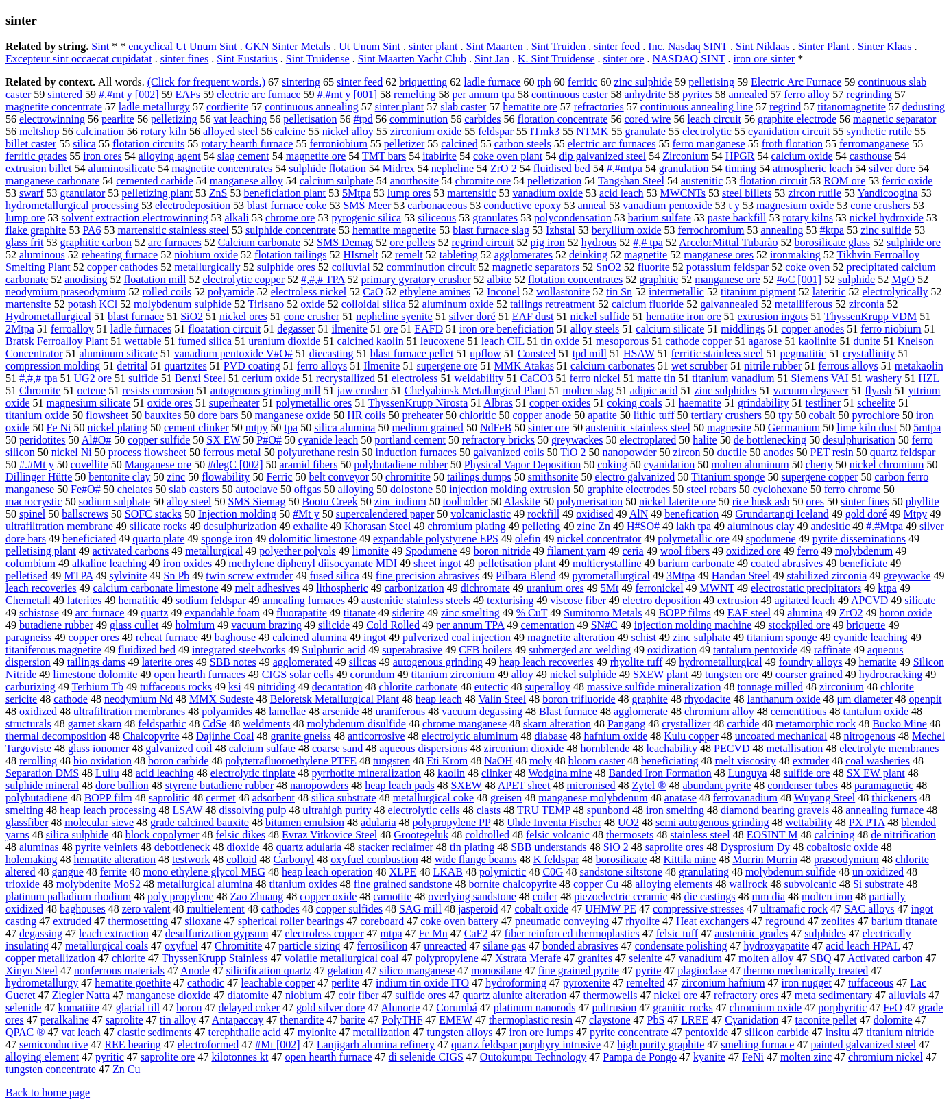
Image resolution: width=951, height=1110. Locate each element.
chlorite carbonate (418, 686)
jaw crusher (362, 390)
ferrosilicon (382, 946)
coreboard (382, 921)
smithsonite (553, 477)
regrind (785, 106)
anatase (680, 798)
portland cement (410, 440)
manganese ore (727, 279)
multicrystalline (607, 563)
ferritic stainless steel (717, 353)
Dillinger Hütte (38, 477)
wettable (142, 341)
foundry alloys (811, 662)
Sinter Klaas (885, 46)
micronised (590, 785)
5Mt (610, 588)
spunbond (608, 810)
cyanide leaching (871, 637)
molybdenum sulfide (790, 872)
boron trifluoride (578, 699)
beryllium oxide (627, 230)
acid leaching (165, 773)
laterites (84, 600)
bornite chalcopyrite (513, 884)
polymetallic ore (693, 538)
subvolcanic (810, 884)
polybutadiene (36, 798)
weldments (266, 723)
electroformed (208, 1044)
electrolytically (895, 292)
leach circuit (714, 119)
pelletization (554, 180)
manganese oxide (293, 415)
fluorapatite (301, 612)
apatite (602, 415)
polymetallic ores (314, 403)
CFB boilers (485, 649)
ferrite (113, 872)
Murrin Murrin (764, 859)
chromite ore (483, 180)
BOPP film (108, 798)
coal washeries (877, 761)
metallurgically (207, 267)
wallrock (749, 884)
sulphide (856, 279)
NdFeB (495, 427)
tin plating (472, 847)
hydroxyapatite (776, 946)
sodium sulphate (114, 501)
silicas (362, 662)
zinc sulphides (725, 390)
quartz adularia (309, 847)
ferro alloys (322, 366)
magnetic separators (536, 267)
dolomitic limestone (313, 538)
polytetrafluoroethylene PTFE (291, 761)
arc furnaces (175, 242)
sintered (64, 94)
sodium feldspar (211, 600)
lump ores (409, 193)
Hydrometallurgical (48, 316)
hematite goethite (133, 983)
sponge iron (226, 538)
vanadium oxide (547, 193)
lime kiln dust (866, 427)
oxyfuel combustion (374, 859)
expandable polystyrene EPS (435, 538)
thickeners (894, 798)
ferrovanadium (745, 798)
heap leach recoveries (546, 662)
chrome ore (290, 218)
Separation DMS (42, 773)
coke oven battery (459, 921)
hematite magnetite (394, 230)
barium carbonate (696, 563)
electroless (415, 378)
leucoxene (442, 341)
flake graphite (35, 230)
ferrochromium (711, 230)
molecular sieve (99, 822)
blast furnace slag (491, 230)
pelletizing (174, 119)
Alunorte (400, 1007)
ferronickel (659, 588)
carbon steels (522, 143)
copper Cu (595, 884)
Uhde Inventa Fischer (554, 822)
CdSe (215, 723)
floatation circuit (224, 329)
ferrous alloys (848, 366)
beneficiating (670, 761)
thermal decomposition (55, 736)
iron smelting (675, 810)
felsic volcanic (558, 835)
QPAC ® (25, 1032)
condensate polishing (681, 946)
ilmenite (349, 329)
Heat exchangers (712, 921)
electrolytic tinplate (253, 773)
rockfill (543, 514)
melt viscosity (745, 761)
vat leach (80, 1032)
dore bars (217, 415)
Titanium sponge (728, 477)
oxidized (38, 711)
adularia (378, 822)
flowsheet (107, 415)
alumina (805, 612)
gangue (68, 872)
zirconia (866, 304)
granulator (83, 193)
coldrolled (487, 835)
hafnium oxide (615, 736)
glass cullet (134, 625)
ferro (808, 551)
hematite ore (530, 106)
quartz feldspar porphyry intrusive (526, 1044)
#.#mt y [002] (129, 94)
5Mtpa (356, 193)
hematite (878, 662)
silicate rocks (158, 526)
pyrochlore (876, 415)
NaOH (498, 761)
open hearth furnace (328, 1057)
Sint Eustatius (247, 58)
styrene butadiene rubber (219, 785)
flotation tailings (290, 255)
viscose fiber (578, 600)
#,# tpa (648, 242)
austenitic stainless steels (415, 600)
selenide (23, 1007)
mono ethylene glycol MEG (204, 872)
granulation (684, 168)
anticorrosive (376, 736)
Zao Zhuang (257, 896)
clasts (489, 810)
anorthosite (414, 180)
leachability (671, 748)
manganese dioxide (168, 995)
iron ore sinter (764, 58)
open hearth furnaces (199, 674)
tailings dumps (479, 477)
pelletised (26, 575)
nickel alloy (348, 131)
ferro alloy (807, 94)
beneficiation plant (285, 193)
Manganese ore (158, 464)
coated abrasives (787, 563)
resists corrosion (157, 390)
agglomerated (303, 662)
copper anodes (812, 329)
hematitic (138, 600)
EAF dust (533, 316)
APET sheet (524, 785)
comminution (418, 119)
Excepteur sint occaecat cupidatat (78, 58)
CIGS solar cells (298, 674)
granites (594, 958)
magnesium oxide (795, 205)
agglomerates (523, 255)
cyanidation (669, 464)
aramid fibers (309, 464)
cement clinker (196, 427)
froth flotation (792, 143)
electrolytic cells (423, 810)
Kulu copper (691, 736)
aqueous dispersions (423, 748)
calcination (100, 131)
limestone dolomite (95, 674)
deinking (588, 255)
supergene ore (446, 366)
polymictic (502, 872)
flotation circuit (773, 180)
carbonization (414, 588)
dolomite (893, 1020)
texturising (510, 600)
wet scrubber (699, 366)
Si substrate (878, 884)
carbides (482, 119)
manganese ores (719, 255)
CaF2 (476, 933)
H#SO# (643, 526)
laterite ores (167, 662)
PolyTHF (402, 1020)
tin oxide (560, 341)
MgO (903, 279)
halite (705, 440)
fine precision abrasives (427, 575)
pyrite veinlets (106, 847)
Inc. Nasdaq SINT (687, 46)
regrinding (869, 94)
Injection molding (237, 514)
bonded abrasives (580, 946)
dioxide (243, 847)
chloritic (477, 415)
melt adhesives (267, 588)
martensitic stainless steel (173, 230)
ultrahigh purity (337, 810)
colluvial (351, 267)
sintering (301, 82)
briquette (866, 625)
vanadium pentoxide (667, 205)
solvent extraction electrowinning (134, 218)
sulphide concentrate (290, 230)
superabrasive (412, 649)
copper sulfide (159, 440)
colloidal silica (373, 304)
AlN (639, 514)
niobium (303, 995)
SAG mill (420, 909)
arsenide (340, 711)
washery (883, 378)
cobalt (821, 415)
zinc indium (400, 501)
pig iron (548, 242)
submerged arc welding (580, 649)
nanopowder (630, 452)
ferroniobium (338, 143)
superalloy (547, 686)
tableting (459, 255)
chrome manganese (464, 723)
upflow (485, 353)
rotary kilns (808, 218)
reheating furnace (120, 255)
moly (540, 761)
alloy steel (189, 501)
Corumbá (456, 1007)
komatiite (78, 1007)
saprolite (124, 1020)
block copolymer (162, 835)
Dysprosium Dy (755, 847)
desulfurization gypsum (217, 933)
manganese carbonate (52, 180)
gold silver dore (330, 1007)
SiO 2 (616, 847)
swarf (31, 193)
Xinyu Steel (31, 970)
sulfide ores (420, 995)
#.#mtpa (624, 168)
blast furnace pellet (412, 353)
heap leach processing (108, 810)
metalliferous (803, 304)
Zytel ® (648, 785)
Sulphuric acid (333, 649)
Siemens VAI (820, 378)
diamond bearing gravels (775, 810)
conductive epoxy (522, 205)
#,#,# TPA (323, 279)
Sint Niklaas (763, 46)
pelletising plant (40, 551)
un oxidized (878, 872)
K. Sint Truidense (556, 58)
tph (544, 82)
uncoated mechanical (781, 736)
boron (189, 1007)
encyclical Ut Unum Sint (182, 46)
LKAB (448, 872)
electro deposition (662, 600)
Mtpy (916, 514)
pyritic (109, 1057)
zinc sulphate (701, 637)
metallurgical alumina (205, 884)
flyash (878, 390)
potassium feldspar (727, 267)
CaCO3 (536, 378)
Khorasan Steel (377, 526)
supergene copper (819, 477)
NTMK (592, 131)
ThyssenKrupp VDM (870, 316)
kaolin (451, 773)
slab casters (194, 489)
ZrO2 (851, 612)
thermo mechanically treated (805, 970)
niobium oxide (206, 255)
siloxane (202, 921)
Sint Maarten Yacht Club (412, 58)
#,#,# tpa (38, 378)
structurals (28, 723)
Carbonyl (294, 859)
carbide (743, 723)
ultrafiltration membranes (129, 711)
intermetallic (676, 292)
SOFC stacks (153, 514)
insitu (838, 1032)
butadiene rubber (56, 625)
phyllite (922, 501)
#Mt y (306, 514)
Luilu (107, 773)
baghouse (235, 637)
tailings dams (96, 662)
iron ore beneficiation (506, 329)
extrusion (737, 600)
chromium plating (466, 526)
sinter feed (617, 46)
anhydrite (644, 94)
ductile (732, 452)
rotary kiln (163, 131)
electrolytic (707, 131)
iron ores (102, 156)
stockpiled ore (799, 625)
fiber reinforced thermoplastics (571, 933)
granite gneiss (301, 736)
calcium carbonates (612, 366)
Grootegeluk (421, 835)
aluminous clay (760, 526)
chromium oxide (766, 1007)
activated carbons (131, 551)
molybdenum (864, 551)
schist (643, 637)
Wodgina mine (560, 773)
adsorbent (273, 798)
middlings (743, 329)
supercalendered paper (385, 514)
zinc (176, 477)
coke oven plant (507, 156)
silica (84, 143)
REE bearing (132, 1044)
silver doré (472, 316)
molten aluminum (750, 464)
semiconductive (53, 1044)
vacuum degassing (482, 711)
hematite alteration (115, 859)
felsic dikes (240, 835)
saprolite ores (674, 847)
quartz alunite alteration (515, 995)
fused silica (334, 575)
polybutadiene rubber (400, 464)
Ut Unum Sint (369, 46)
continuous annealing (311, 106)
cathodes (280, 909)
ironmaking (795, 255)
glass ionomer (98, 748)
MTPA (78, 575)
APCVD (869, 600)
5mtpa (927, 427)
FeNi (753, 1057)
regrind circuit (483, 242)
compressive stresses (698, 909)
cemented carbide (154, 180)
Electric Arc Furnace (796, 82)
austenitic (702, 180)
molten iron (827, 896)
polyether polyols (297, 551)
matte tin (656, 378)
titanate (360, 612)
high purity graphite (660, 1044)
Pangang (626, 723)
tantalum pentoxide (755, 649)
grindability (763, 403)
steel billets (746, 193)
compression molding (52, 366)
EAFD (428, 329)
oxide (312, 304)
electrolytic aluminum (470, 736)
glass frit (24, 242)
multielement (215, 909)
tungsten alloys (459, 1032)
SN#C (604, 625)
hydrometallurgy (41, 983)
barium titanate (904, 921)
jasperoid (478, 909)
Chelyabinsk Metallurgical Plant (475, 390)
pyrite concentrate (629, 1032)
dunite (866, 341)
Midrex (399, 168)
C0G (552, 872)
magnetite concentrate (53, 106)
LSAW (188, 810)
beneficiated (89, 538)
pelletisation (310, 119)
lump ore (25, 218)
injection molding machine (693, 625)
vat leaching (240, 119)
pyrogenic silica (366, 218)
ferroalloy (72, 329)
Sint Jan (491, 58)
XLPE (402, 872)
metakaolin (919, 366)
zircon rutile (814, 193)
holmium (195, 625)
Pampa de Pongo (640, 1057)
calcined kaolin (370, 341)
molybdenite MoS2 (98, 884)
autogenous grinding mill (265, 390)
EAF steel (749, 612)
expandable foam (222, 612)
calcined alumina (309, 637)
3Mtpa (680, 575)
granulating (704, 872)
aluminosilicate (121, 168)
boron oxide (906, 612)
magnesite (729, 427)
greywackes (577, 440)
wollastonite (563, 292)
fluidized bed (147, 649)
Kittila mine (689, 859)
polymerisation (590, 501)
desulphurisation (859, 440)
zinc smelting (470, 612)
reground (785, 921)
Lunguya (747, 773)
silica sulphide (77, 835)
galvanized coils (508, 452)
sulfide (143, 378)
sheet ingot (437, 563)
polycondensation (573, 218)
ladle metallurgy (154, 106)
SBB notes (233, 662)
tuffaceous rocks (176, 686)
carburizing (30, 686)
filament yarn (576, 551)
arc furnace (100, 612)
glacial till (138, 1007)
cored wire (647, 119)
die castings (710, 896)
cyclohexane (780, 489)
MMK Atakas (524, 366)
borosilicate (621, 859)
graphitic (658, 279)
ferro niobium (890, 329)
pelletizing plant (157, 193)
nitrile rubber (773, 366)
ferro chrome (852, 489)
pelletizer (404, 143)
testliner (823, 403)
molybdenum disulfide (356, 723)
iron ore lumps (541, 1032)
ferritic (583, 82)
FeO (892, 1007)
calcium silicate (670, 329)
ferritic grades (36, 156)
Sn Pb (177, 575)
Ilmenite (381, 366)
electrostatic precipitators (806, 588)
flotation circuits (148, 143)
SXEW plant (660, 674)
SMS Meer (367, 205)
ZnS (218, 193)
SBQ (820, 958)
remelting (414, 94)
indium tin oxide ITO (422, 983)
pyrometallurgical (610, 575)
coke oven (807, 267)
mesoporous (622, 341)
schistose (39, 612)
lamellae (287, 711)
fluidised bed (561, 168)
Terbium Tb (97, 686)
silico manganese (417, 970)
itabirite (439, 156)
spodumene (771, 538)
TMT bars (384, 156)
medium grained (427, 427)
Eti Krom (447, 761)
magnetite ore (316, 156)
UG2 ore (93, 378)
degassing (40, 933)
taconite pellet (826, 1020)
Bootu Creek (329, 501)
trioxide (22, 884)
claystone (609, 1020)
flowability (226, 477)
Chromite (39, 390)
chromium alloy (719, 711)
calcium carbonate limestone (155, 588)
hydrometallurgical (720, 662)
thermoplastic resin (531, 1020)
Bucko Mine (899, 723)
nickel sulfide (600, 316)
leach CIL (503, 341)
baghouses (83, 909)
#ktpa (832, 230)
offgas (308, 489)
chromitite (408, 477)
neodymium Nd (138, 699)
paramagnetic (883, 785)
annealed (747, 94)
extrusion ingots (772, 316)
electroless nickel (309, 292)
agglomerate (641, 711)
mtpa (391, 933)
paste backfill (737, 218)
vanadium (700, 958)
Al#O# (97, 440)
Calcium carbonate (259, 242)
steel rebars (711, 489)
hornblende (604, 748)
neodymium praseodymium (65, 292)
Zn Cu (126, 1069)
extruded (72, 921)
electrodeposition (192, 205)
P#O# (268, 440)
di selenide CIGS (426, 1057)
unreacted (445, 946)
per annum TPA (470, 625)
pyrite (648, 970)
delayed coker (249, 1007)
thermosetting (138, 921)
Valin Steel (503, 699)
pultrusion (614, 1007)
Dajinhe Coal (225, 736)
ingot (374, 637)
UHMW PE (610, 909)
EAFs (188, 94)
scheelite (876, 403)
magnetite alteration (571, 637)
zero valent (146, 909)
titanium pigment (758, 292)
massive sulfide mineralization (654, 686)
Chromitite (238, 946)
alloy (522, 674)
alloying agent (170, 156)
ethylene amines (435, 292)
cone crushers (880, 205)
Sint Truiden (558, 46)
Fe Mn (433, 933)
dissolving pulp (252, 810)
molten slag (587, 390)
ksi (234, 686)
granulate (645, 131)
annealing (781, 230)
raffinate (832, 649)
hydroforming (515, 983)
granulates (495, 218)
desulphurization (240, 526)
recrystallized (345, 378)
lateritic (829, 292)
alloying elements (673, 884)
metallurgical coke (433, 798)
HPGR (740, 156)
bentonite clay (119, 477)
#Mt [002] (277, 1044)
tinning (740, 168)
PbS (656, 1020)
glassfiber (26, 822)
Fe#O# (86, 489)
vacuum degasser (811, 390)
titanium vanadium (733, 378)
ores (815, 501)
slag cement (243, 156)
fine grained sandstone (403, 884)
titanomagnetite (851, 106)
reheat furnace (167, 637)
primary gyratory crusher (416, 279)
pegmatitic (803, 353)
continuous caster (569, 94)
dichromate (485, 588)
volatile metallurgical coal (342, 958)
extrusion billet (38, 168)
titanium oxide (37, 415)
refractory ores (746, 995)
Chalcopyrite (151, 736)
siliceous (437, 218)
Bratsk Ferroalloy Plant (56, 341)
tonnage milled (771, 686)
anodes (778, 452)
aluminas (39, 847)
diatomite (247, 995)
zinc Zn (593, 526)
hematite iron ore (683, 316)
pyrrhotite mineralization (367, 773)
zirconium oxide (425, 131)
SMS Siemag (256, 501)
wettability (808, 822)
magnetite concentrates (221, 168)
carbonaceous (437, 205)
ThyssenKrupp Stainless (215, 958)
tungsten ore (732, 674)
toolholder (465, 501)
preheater (423, 415)
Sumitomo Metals (603, 612)
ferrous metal (232, 452)
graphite (649, 699)
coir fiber (358, 995)
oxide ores (170, 403)
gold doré (866, 514)
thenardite (302, 1020)
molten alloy (765, 958)
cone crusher (311, 316)
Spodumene (431, 551)
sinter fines (184, 58)
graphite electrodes (628, 489)
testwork (191, 859)
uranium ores (555, 588)
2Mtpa (19, 329)
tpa (291, 427)
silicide (334, 625)
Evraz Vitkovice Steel (329, 835)
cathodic (205, 983)
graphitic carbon (96, 242)
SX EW (223, 440)
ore (391, 329)
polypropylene (447, 958)
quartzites (186, 366)
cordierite (227, 106)
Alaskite (522, 501)
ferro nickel (595, 378)
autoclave (256, 489)
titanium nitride (900, 1032)
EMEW (455, 1020)
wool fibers (685, 551)
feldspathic (162, 723)
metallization (382, 1032)
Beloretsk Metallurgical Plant (334, 699)
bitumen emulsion (304, 822)
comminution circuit (431, 267)
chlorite (128, 958)
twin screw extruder (249, 575)
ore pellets (412, 242)
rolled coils (167, 292)
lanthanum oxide (783, 699)
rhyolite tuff (636, 662)
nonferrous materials (119, 970)
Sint (100, 46)
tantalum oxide (876, 711)
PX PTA (867, 822)
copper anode (541, 415)
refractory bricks (498, 440)
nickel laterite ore (677, 501)
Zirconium (685, 156)
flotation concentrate (563, 119)
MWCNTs (682, 193)
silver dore (892, 168)
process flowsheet (147, 452)
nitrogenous (869, 736)
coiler (545, 896)
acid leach (621, 193)
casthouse (871, 156)
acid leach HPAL (863, 946)
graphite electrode (797, 119)
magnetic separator (894, 119)
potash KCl (92, 304)
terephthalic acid (244, 1032)
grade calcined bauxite (199, 822)
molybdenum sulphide (183, 304)
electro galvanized (634, 477)
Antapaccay (238, 1020)
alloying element (42, 1057)
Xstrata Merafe (528, 958)
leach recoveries (40, 588)
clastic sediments (154, 1032)
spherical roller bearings (291, 921)
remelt (409, 255)
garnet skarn (95, 723)
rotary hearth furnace (247, 143)
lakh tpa (693, 526)
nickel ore (676, 995)
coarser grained (809, 674)
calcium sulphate (337, 180)
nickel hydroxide (887, 218)
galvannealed (729, 304)
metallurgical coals (106, 946)
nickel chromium (887, 464)
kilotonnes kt (239, 1057)
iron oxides (188, 563)
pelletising (711, 82)
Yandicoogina (888, 193)
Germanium (794, 427)
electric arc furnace (259, 94)
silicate (919, 600)
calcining (835, 835)
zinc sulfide (885, 230)
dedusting (923, 106)
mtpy (256, 427)
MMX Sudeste (221, 699)
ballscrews (85, 514)
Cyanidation (751, 1020)
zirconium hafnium (723, 983)
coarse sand (337, 748)
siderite (408, 612)
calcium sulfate (262, 748)
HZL (928, 378)
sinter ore (624, 58)
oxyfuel (181, 946)
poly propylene (180, 896)
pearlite (117, 119)
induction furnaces (416, 452)
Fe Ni (59, 427)
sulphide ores (286, 267)
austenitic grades (751, 933)
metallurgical (214, 551)
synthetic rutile (879, 131)
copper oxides (559, 403)
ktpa (887, 588)
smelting (24, 810)
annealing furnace (884, 810)
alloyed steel (230, 131)
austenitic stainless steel (638, 427)
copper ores (94, 637)
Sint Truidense (318, 58)
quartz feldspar (903, 452)
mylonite (317, 1032)
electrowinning (52, 119)
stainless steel (700, 835)
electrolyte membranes (889, 748)
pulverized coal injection (456, 637)
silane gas (504, 946)
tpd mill (590, 353)
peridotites (42, 440)
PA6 (91, 230)
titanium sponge (782, 637)
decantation (337, 686)
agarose (765, 341)
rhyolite (642, 921)
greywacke (906, 575)
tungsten (391, 761)
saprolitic (169, 798)
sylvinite (128, 575)
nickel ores (243, 316)
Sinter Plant (824, 46)
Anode (195, 970)
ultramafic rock (794, 909)
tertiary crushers (726, 415)
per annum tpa (483, 94)
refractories (599, 106)
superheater (234, 403)
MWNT (717, 588)
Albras (498, 403)
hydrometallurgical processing (72, 205)
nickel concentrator (599, 538)
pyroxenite (586, 983)
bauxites (163, 415)
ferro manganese (709, 143)
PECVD (731, 748)
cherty (819, 464)
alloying (355, 489)
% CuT (531, 612)
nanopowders (319, 785)
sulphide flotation (327, 168)
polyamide (231, 292)
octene (91, 390)
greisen (506, 798)
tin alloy (178, 1020)
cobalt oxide (542, 909)
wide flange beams (476, 859)
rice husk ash (761, 501)
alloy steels (595, 329)
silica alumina (344, 427)
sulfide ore (807, 773)
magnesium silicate (89, 403)
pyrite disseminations (859, 538)
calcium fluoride (648, 304)
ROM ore (844, 180)
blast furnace (136, 316)
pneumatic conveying (562, 921)
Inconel (503, 292)
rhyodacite (707, 699)
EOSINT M (772, 835)
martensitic (471, 193)
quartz (154, 612)
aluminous (42, 255)
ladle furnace (492, 82)
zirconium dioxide (524, 748)
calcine (289, 131)
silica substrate (343, 798)
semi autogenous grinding (712, 822)
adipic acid (654, 390)
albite (499, 279)
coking (612, 464)
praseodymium (846, 859)
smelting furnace (757, 1044)
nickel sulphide (583, 674)
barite (352, 1020)
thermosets (629, 835)
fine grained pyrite (578, 970)
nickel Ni (71, 452)
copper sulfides (349, 909)
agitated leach (805, 600)
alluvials (907, 995)
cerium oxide (271, 378)
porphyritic (842, 1007)
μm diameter (865, 699)
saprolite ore (168, 1057)
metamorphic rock (815, 723)
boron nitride (502, 551)
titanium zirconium (452, 674)
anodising (85, 279)
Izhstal (560, 230)
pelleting (541, 526)
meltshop (39, 131)
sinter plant (433, 46)
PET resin (832, 452)
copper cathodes (122, 267)
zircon (687, 452)
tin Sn (619, 292)
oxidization (672, 649)
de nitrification (903, 835)
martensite (28, 304)
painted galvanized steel (863, 1044)
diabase (550, 736)
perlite (345, 983)
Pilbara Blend (526, 575)
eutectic (491, 686)
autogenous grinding (438, 662)
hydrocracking (890, 674)
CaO (373, 292)
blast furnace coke (286, 205)
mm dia (768, 896)
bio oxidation (102, 761)
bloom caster (596, 761)
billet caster (30, 143)
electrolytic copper (244, 279)
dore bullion (122, 785)
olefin (527, 538)
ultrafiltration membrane (59, 526)
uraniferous (400, 711)
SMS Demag (345, 242)
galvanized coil (178, 748)
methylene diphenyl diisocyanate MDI (312, 563)
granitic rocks (683, 1007)
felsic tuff (677, 933)
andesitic (830, 526)
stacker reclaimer (395, 847)
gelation (345, 970)
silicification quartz (268, 970)
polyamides (227, 711)
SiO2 (191, 316)
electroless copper (324, 933)
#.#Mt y (36, 464)
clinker (496, 773)
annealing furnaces (304, 600)
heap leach (439, 699)
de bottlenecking (770, 440)
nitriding (277, 686)
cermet (221, 798)
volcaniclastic (480, 514)
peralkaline (64, 1020)
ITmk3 (545, 131)
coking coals (634, 403)
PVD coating (252, 366)
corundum (372, 674)
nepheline (452, 168)
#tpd (362, 119)
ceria (633, 551)
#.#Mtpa (884, 526)
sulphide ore (914, 242)
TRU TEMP (543, 810)
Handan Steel (741, 575)
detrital (132, 366)
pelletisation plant (517, 563)
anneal (592, 205)
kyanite (709, 1057)
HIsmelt (360, 255)
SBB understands (549, 847)
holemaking (31, 859)
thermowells (610, 995)
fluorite (654, 267)
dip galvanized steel (602, 156)
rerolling (38, 761)
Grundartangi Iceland (781, 514)
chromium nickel (885, 1057)
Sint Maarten (494, 46)
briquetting (423, 82)
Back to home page (47, 1092)
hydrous (599, 242)
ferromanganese (874, 143)
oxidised (594, 514)
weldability (479, 378)
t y (734, 205)
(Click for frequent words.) (206, 82)
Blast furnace (568, 711)
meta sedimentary (833, 995)
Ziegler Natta (81, 995)
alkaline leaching (109, 563)
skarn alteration (557, 723)
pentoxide (706, 1032)
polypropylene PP (452, 822)
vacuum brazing (266, 625)
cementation (547, 625)
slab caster (463, 106)
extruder (811, 761)
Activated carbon (885, 958)
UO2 (628, 822)
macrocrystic (33, 501)
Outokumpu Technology (533, 1057)
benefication (691, 514)
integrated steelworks (238, 649)
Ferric (279, 477)
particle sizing (309, 946)
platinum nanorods (535, 1007)
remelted (645, 983)
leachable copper (278, 983)
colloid (241, 859)
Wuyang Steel (825, 798)
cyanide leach (328, 440)
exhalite (310, 526)
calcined (459, 143)
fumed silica (205, 341)
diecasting (331, 353)
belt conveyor (339, 477)
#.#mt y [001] (347, 94)
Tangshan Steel (631, 180)
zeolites (838, 921)
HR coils (366, 415)
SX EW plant (876, 773)
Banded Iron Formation (660, 773)
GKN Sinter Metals (287, 46)
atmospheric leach (812, 168)
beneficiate (863, 563)
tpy (785, 415)
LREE (694, 1020)
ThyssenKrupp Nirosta (418, 403)
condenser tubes (802, 785)
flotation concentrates (575, 279)
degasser (296, 329)
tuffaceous (870, 983)
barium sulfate (659, 218)
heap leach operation (327, 872)
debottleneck (182, 847)
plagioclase (702, 970)
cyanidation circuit (789, 131)
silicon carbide (777, 1032)
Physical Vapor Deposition (522, 464)
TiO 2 (573, 452)
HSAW (639, 353)
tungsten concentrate (50, 1069)
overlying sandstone (472, 896)
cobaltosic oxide (842, 847)
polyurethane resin (318, 452)
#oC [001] (799, 279)
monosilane (496, 970)
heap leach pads (399, 785)
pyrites (697, 94)
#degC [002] (235, 464)
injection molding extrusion (509, 489)
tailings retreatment (552, 304)
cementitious (799, 711)
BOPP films (684, 612)
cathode (70, 699)
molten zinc (806, 1057)
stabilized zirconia (826, 575)
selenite (645, 958)
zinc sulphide (643, 82)
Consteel (537, 353)
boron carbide (178, 761)
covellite (89, 464)
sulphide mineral (42, 785)
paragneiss (28, 637)
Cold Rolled (393, 625)
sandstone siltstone (621, 872)
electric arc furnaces (612, 143)
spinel (32, 514)
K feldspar (556, 859)
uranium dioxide (284, 341)
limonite (370, 551)
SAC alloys (869, 909)
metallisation (795, 748)
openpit (925, 699)
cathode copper (698, 341)
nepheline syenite (394, 316)
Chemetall (28, 600)
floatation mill (154, 279)
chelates (135, 489)
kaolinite (817, 341)
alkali (236, 218)
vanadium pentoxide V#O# (233, 353)
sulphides (824, 933)
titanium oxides (303, 884)
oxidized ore (753, 551)
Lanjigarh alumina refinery (376, 1044)
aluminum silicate (119, 353)
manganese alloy (246, 180)
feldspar (496, 131)
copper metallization (50, 958)
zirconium (841, 686)
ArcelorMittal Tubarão (728, 242)
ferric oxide (907, 180)
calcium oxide (802, 156)
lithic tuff (654, 415)
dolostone (411, 489)
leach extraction (114, 933)
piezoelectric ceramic (620, 896)
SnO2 (608, 267)
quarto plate (158, 538)
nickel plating (118, 427)
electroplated (648, 440)
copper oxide (328, 896)
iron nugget (807, 983)
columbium (30, 563)
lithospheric (342, 588)
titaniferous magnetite (53, 649)
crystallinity (869, 353)
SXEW (466, 785)
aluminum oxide (458, 304)
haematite (700, 403)
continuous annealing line (696, 106)
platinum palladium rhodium (68, 896)
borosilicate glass (832, 242)
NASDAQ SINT (689, 58)
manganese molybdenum (593, 798)
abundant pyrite (716, 785)
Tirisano (266, 304)
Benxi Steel (200, 378)
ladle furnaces (140, 329)
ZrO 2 (503, 168)
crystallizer (686, 723)
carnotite (392, 896)
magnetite (645, 255)
